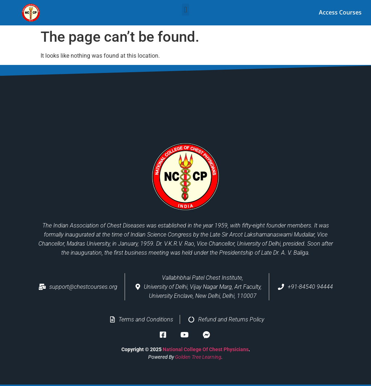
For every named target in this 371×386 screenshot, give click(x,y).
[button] (185, 10)
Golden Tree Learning (198, 356)
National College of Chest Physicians (206, 349)
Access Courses (340, 12)
